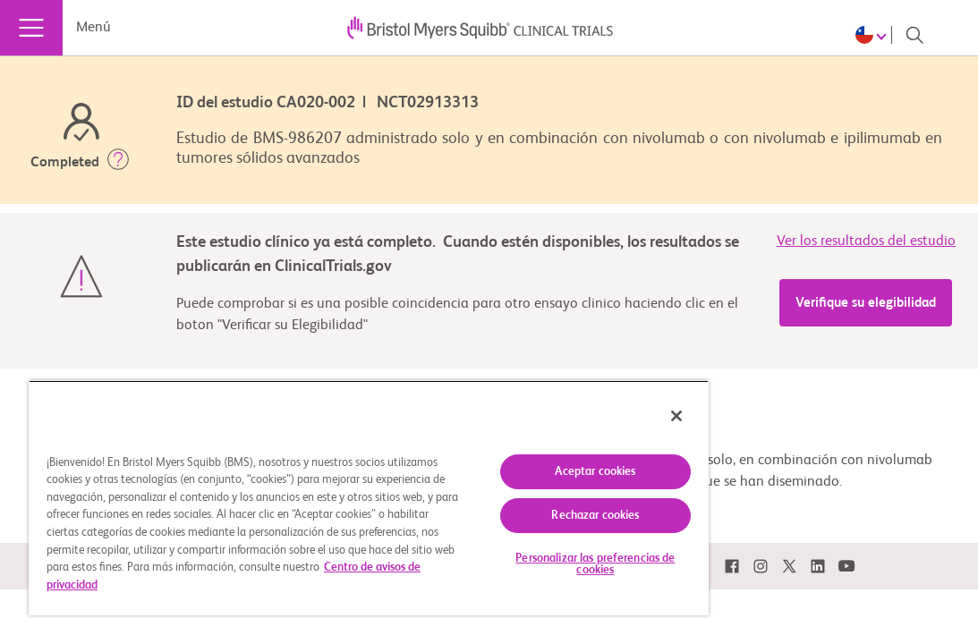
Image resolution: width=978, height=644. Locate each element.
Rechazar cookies (500, 505)
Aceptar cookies (500, 461)
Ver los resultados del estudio (866, 241)
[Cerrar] (563, 405)
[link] (732, 566)
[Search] (914, 34)
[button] (118, 163)
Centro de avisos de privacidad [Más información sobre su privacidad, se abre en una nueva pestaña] (163, 591)
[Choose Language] (873, 35)
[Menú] (31, 27)
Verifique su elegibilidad (865, 302)
